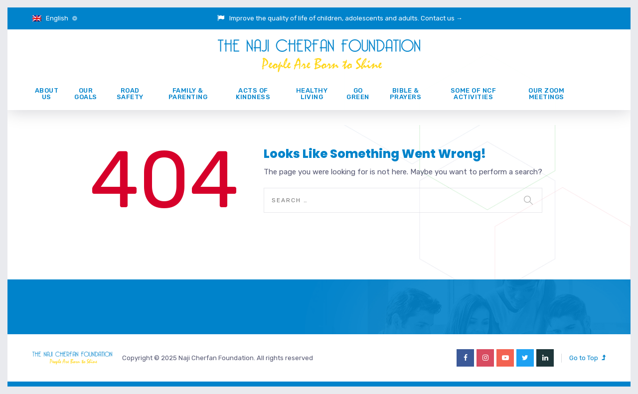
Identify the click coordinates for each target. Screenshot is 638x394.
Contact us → (442, 18)
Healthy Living (312, 94)
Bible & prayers (406, 94)
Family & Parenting (188, 94)
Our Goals (85, 94)
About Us (47, 94)
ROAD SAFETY (130, 94)
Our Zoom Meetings (546, 94)
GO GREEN (357, 94)
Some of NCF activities (473, 94)
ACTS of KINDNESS (253, 94)
